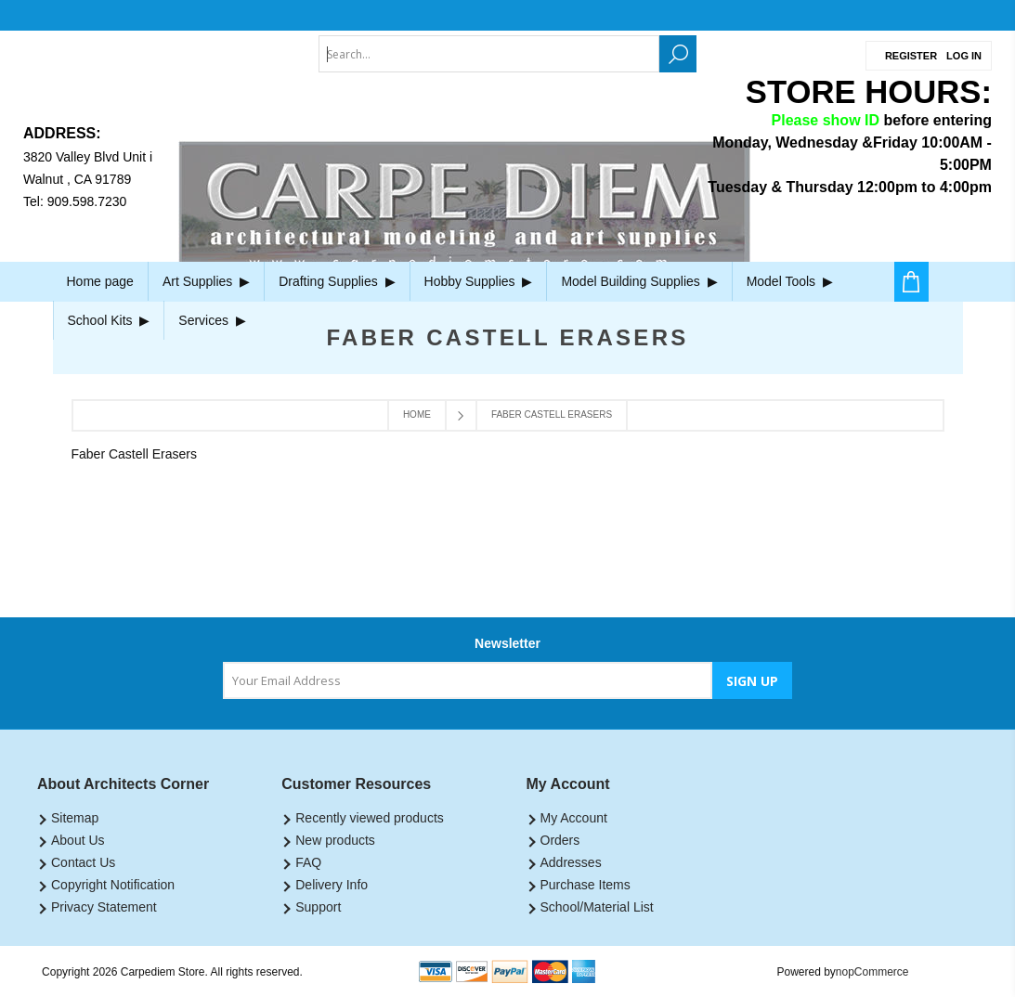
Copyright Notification (113, 884)
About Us (78, 840)
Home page (100, 281)
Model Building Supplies (639, 281)
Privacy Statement (104, 907)
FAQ (308, 862)
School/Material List (597, 907)
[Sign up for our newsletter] (467, 680)
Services (211, 320)
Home (417, 414)
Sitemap (74, 817)
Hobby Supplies (478, 281)
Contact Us (83, 862)
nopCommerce (872, 971)
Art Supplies (206, 281)
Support (318, 907)
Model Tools (790, 281)
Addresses (571, 862)
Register (911, 55)
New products (335, 840)
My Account (573, 817)
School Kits (109, 320)
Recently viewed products (369, 817)
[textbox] (489, 53)
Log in (964, 55)
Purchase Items (585, 884)
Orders (560, 840)
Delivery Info (331, 884)
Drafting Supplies (337, 281)
